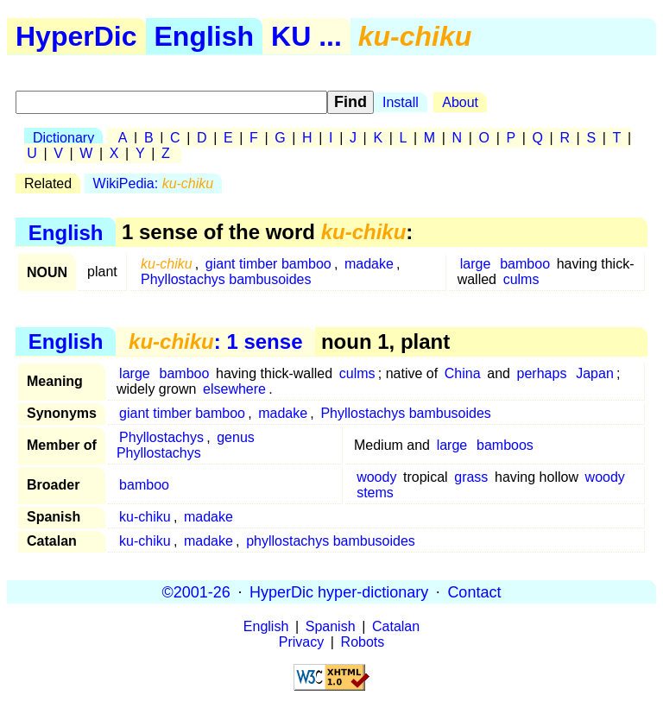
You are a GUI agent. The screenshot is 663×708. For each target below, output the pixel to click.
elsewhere (234, 389)
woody (376, 477)
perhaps (542, 373)
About (460, 102)
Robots (363, 642)
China (463, 373)
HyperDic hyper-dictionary (338, 591)
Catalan (396, 626)
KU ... (306, 36)
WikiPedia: (153, 183)
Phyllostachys (161, 437)
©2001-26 (196, 591)
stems (375, 492)
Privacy (301, 642)
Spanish (331, 626)
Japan (595, 373)
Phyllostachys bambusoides (226, 279)
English (205, 36)
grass (471, 477)
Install (400, 102)
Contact (474, 591)
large (475, 263)
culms (521, 279)
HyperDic (76, 36)
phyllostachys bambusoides (330, 541)
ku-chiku (145, 516)
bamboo (525, 263)
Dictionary (63, 137)
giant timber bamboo (268, 263)
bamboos (505, 445)
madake (369, 263)
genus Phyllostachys (186, 445)
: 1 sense (215, 341)
